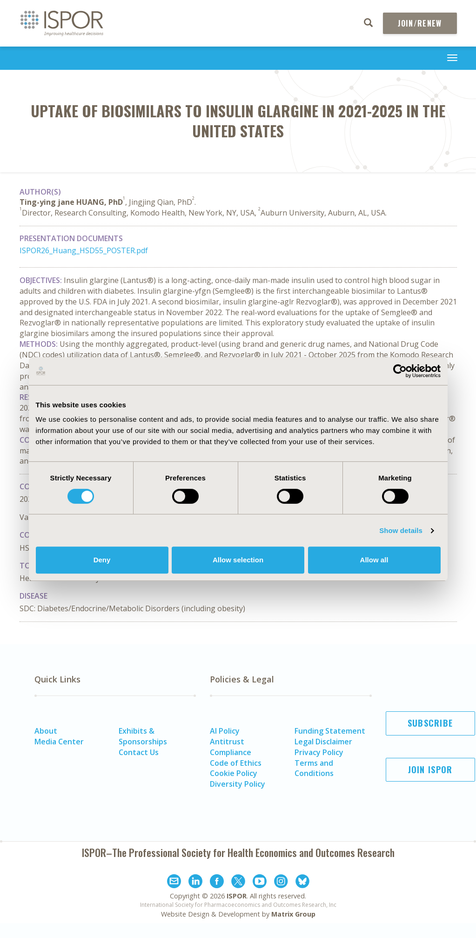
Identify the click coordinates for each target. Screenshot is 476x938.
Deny (102, 560)
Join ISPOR (430, 769)
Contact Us (139, 752)
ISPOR (237, 895)
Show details (400, 530)
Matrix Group (293, 914)
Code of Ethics (235, 763)
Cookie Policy (233, 773)
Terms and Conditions (314, 768)
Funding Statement (330, 731)
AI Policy (225, 731)
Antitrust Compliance (230, 746)
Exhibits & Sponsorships (143, 736)
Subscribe (430, 723)
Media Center (59, 741)
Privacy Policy (319, 752)
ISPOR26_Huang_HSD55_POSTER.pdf (84, 250)
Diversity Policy (237, 784)
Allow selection (238, 560)
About (45, 731)
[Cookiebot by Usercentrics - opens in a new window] (400, 371)
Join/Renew (420, 23)
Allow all (374, 560)
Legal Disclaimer (323, 741)
